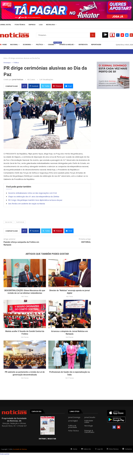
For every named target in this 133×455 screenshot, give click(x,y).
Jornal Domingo (74, 417)
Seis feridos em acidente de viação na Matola (26, 203)
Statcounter (5, 454)
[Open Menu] (131, 35)
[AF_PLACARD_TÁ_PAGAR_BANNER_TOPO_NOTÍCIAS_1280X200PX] (66, 1)
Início (5, 58)
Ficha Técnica (20, 24)
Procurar (92, 35)
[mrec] (113, 63)
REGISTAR (52, 438)
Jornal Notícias (17, 79)
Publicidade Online (88, 421)
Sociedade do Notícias (20, 449)
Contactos (127, 449)
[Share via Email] (68, 86)
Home (3, 45)
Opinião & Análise (66, 44)
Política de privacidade (72, 426)
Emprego (32, 24)
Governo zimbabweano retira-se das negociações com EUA (32, 193)
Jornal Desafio (89, 417)
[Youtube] (122, 35)
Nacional (14, 44)
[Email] (126, 35)
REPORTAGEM (96, 44)
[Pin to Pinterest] (57, 86)
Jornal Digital (5, 24)
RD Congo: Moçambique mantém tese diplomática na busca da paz (35, 200)
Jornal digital (73, 421)
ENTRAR (42, 438)
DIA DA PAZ (8, 222)
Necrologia (50, 24)
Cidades (52, 43)
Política (39, 44)
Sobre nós (86, 449)
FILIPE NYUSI (20, 222)
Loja (41, 24)
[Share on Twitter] (46, 86)
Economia (27, 44)
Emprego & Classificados (89, 431)
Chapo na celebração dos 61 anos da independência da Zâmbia (33, 196)
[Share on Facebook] (34, 86)
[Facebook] (117, 35)
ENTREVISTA (83, 44)
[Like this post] (25, 86)
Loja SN (99, 449)
